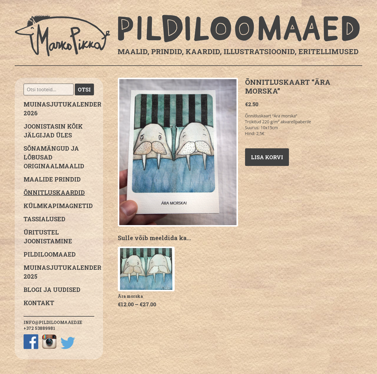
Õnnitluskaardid (54, 192)
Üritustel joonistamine (48, 236)
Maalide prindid (52, 179)
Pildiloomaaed (50, 254)
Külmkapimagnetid (58, 206)
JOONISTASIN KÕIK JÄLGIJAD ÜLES (53, 130)
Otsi (84, 89)
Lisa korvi (267, 157)
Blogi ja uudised (52, 289)
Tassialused (44, 219)
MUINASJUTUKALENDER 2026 (59, 108)
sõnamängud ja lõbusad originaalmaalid (54, 157)
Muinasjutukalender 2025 (59, 272)
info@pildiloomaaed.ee (53, 322)
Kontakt (39, 303)
